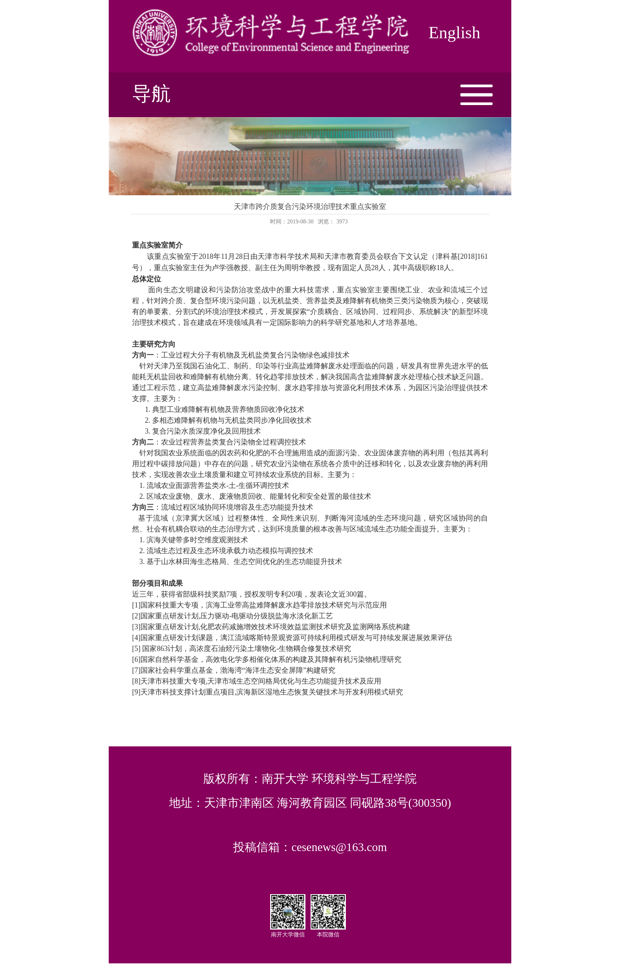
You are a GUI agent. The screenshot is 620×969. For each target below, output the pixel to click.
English (454, 32)
